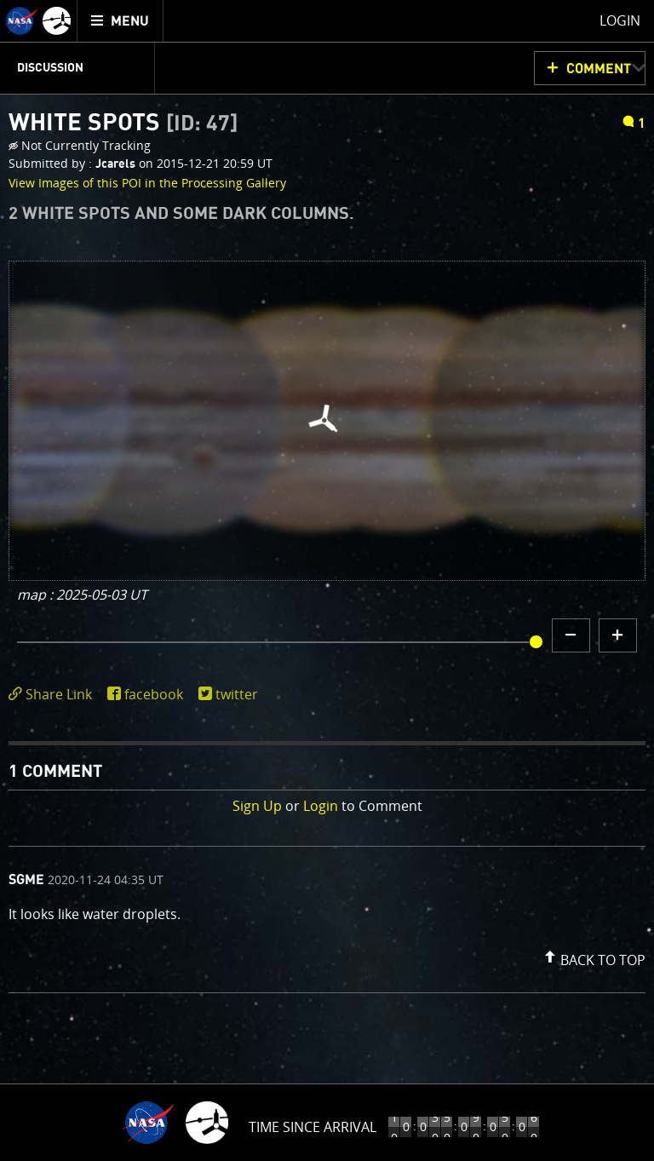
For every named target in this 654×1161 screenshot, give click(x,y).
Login (320, 806)
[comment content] (327, 916)
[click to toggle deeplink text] (54, 694)
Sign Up (257, 806)
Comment (598, 69)
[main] (327, 580)
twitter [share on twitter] (236, 694)
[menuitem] (120, 21)
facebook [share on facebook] (153, 694)
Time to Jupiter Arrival (312, 1127)
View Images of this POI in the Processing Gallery (147, 183)
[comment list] (327, 919)
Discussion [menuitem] (50, 68)
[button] (592, 956)
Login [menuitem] (620, 20)
